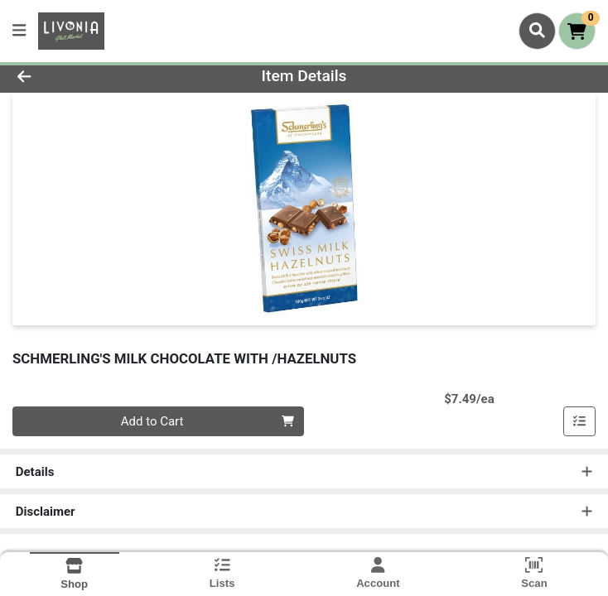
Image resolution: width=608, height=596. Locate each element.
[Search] (537, 30)
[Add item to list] (579, 421)
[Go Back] (85, 76)
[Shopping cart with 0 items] (577, 31)
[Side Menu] (19, 31)
